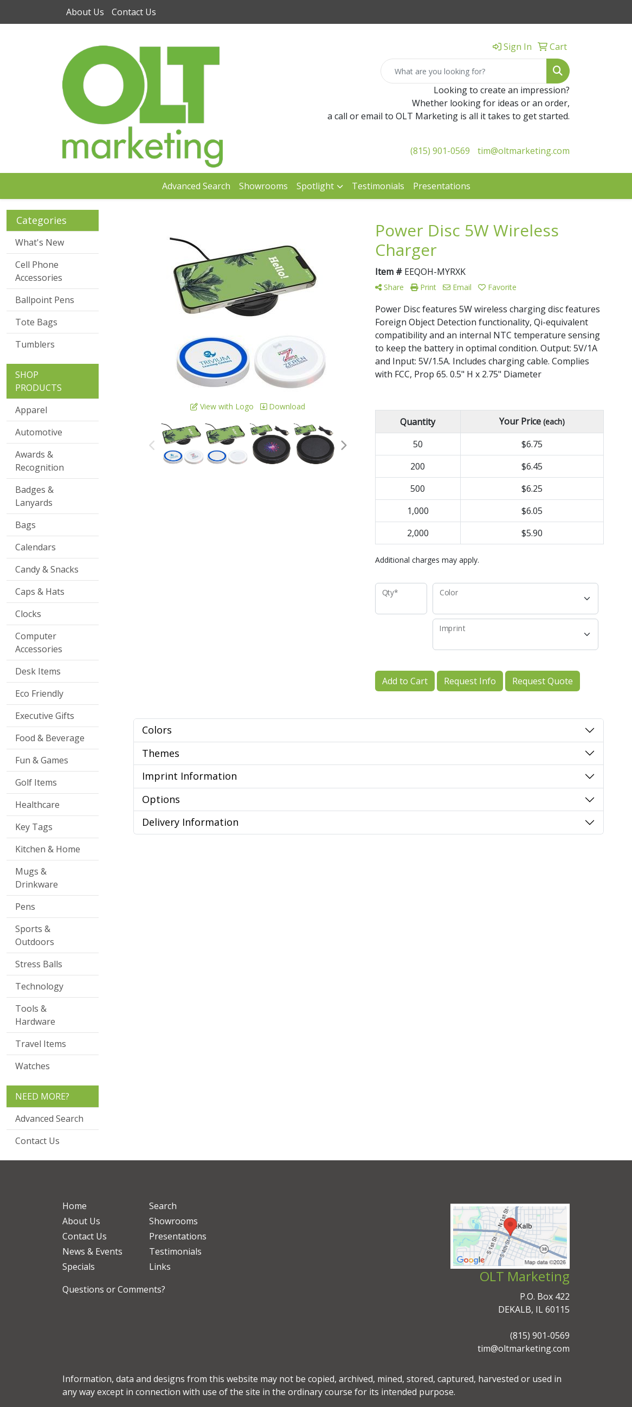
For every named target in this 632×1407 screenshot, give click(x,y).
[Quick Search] (464, 71)
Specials (78, 1267)
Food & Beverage (50, 738)
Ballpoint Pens (44, 300)
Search (163, 1206)
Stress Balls (38, 964)
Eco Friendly (39, 693)
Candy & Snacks (47, 569)
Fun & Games (41, 760)
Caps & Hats (40, 592)
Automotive (38, 432)
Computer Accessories (38, 642)
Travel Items (40, 1044)
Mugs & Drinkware (36, 877)
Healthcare (37, 805)
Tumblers (35, 344)
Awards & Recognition (39, 460)
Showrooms (263, 186)
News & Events (92, 1251)
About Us (85, 12)
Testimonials (378, 186)
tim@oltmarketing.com (524, 151)
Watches (32, 1066)
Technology (39, 986)
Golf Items (36, 782)
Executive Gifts (44, 716)
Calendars (35, 547)
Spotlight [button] (315, 186)
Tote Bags (36, 322)
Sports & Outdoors (34, 935)
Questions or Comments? (113, 1289)
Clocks (28, 614)
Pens (25, 907)
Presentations (441, 186)
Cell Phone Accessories (38, 271)
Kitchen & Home (47, 849)
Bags (25, 525)
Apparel (31, 410)
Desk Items (38, 671)
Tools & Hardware (35, 1015)
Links (160, 1267)
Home (74, 1206)
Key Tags (34, 827)
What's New (39, 242)
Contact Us (134, 12)
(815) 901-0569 (440, 151)
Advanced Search (196, 186)
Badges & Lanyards (34, 496)
